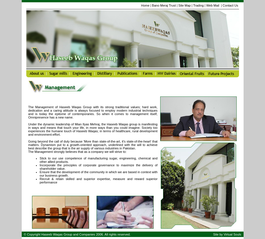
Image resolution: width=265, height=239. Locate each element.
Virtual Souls (232, 234)
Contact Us (230, 5)
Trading (198, 5)
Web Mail (213, 5)
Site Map (184, 5)
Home (145, 5)
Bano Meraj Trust (164, 5)
